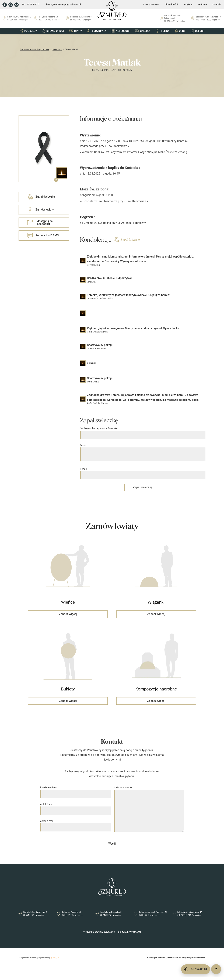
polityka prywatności (129, 932)
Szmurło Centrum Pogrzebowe (34, 49)
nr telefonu (75, 807)
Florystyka (97, 31)
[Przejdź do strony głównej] (112, 10)
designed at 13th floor (27, 958)
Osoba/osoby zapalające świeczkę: (142, 431)
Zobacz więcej (68, 614)
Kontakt (216, 4)
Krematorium (53, 31)
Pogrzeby (28, 31)
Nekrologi (121, 31)
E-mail (142, 472)
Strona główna (151, 4)
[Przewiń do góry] (216, 969)
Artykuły (187, 4)
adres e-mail (75, 824)
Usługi (197, 31)
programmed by (48, 958)
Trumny (163, 31)
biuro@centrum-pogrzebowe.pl (63, 4)
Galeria (142, 31)
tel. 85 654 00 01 (31, 4)
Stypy (75, 31)
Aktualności (171, 4)
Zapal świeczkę (127, 239)
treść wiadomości (149, 809)
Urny (180, 31)
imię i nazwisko (75, 790)
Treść (142, 453)
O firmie (202, 4)
